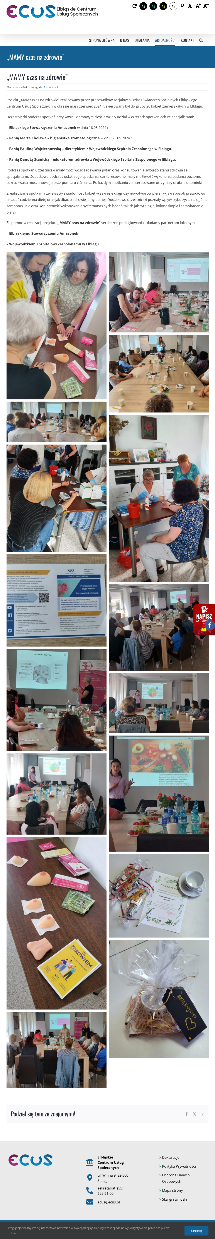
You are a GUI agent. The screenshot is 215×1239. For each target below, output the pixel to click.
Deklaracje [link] (170, 1157)
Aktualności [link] (51, 87)
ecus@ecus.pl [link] (109, 1202)
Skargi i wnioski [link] (174, 1199)
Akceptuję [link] (196, 1230)
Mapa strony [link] (172, 1190)
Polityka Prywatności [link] (179, 1166)
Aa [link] (143, 6)
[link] (134, 6)
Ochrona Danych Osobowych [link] (176, 1178)
